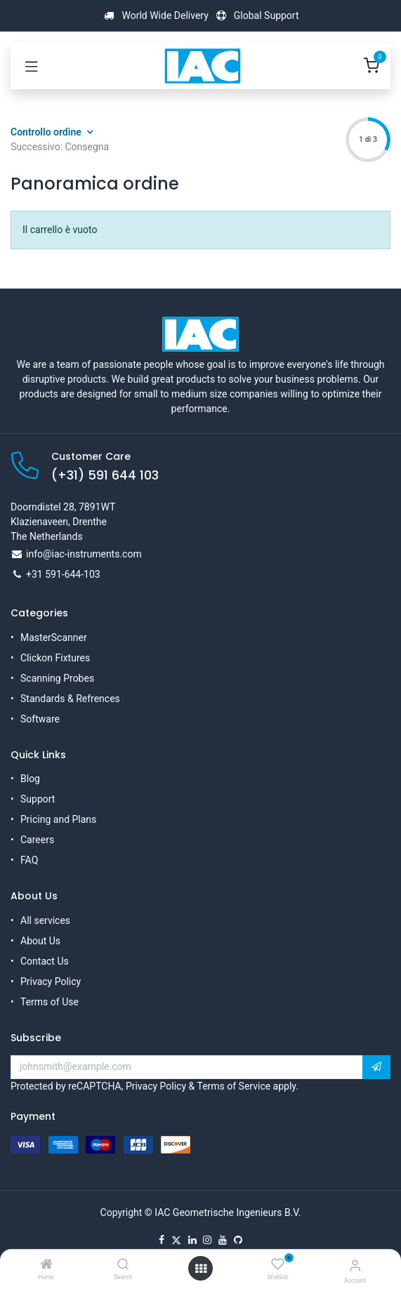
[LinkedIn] (192, 1240)
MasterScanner (53, 637)
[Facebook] (161, 1240)
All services (45, 920)
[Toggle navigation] (31, 66)
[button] (376, 1067)
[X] (176, 1240)
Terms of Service (233, 1086)
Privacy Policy (50, 981)
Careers (37, 839)
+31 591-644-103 (63, 574)
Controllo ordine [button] (47, 132)
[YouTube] (222, 1240)
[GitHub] (238, 1240)
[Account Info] (355, 1265)
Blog (30, 778)
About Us (40, 940)
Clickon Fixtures (55, 657)
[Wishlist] (277, 1264)
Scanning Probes (57, 678)
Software (40, 719)
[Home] (46, 1265)
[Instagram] (207, 1240)
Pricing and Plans (58, 819)
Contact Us (44, 961)
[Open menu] (200, 1268)
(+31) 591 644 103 (105, 475)
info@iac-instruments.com (84, 554)
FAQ (29, 860)
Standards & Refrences (70, 698)
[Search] (123, 1265)
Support (37, 799)
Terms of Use (49, 1001)
